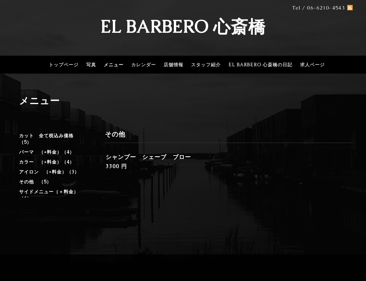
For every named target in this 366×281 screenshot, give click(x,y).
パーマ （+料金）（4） (46, 152)
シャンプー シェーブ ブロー (148, 157)
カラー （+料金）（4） (46, 162)
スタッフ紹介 (206, 65)
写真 (91, 65)
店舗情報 (173, 65)
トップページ (64, 65)
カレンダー (143, 65)
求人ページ (312, 65)
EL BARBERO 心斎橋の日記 (260, 65)
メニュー (114, 65)
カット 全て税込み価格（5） (46, 139)
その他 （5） (35, 182)
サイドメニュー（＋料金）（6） (49, 195)
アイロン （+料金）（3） (49, 172)
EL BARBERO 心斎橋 (183, 27)
